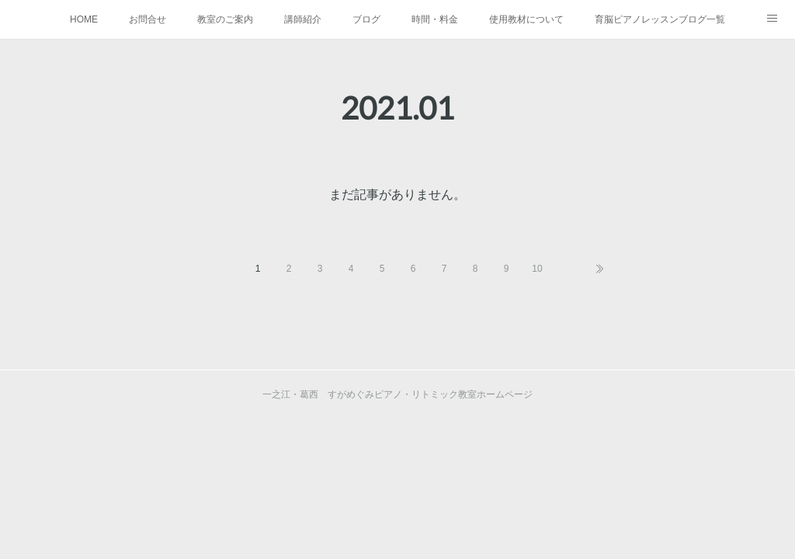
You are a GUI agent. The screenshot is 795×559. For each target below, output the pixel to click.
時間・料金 (434, 19)
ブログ (366, 19)
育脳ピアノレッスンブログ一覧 (660, 19)
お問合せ (147, 19)
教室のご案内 (225, 19)
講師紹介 (302, 19)
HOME (84, 19)
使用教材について (526, 19)
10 (537, 268)
